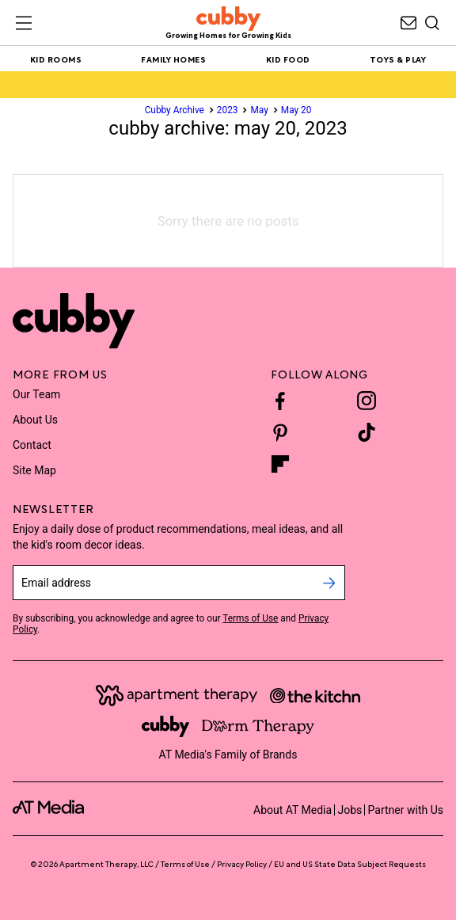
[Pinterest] (280, 432)
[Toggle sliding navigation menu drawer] (24, 23)
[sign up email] (163, 582)
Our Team (36, 394)
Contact (32, 445)
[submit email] (329, 582)
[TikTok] (366, 432)
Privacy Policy (242, 863)
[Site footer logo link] (74, 320)
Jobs (349, 810)
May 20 (296, 110)
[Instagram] (366, 400)
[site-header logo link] (228, 23)
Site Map (34, 470)
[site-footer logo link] (48, 809)
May (259, 110)
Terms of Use (250, 618)
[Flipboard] (280, 463)
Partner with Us (405, 810)
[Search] (432, 23)
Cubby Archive (174, 110)
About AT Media (292, 810)
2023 (227, 110)
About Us (35, 419)
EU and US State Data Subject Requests (350, 863)
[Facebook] (280, 400)
